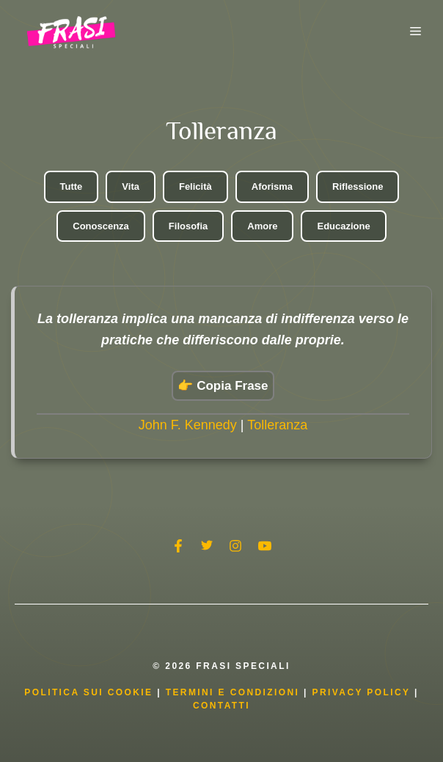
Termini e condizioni (233, 692)
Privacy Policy (363, 692)
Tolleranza (277, 425)
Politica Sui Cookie (88, 692)
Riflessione (357, 186)
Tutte (71, 186)
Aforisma (272, 186)
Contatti (221, 705)
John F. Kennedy (188, 425)
